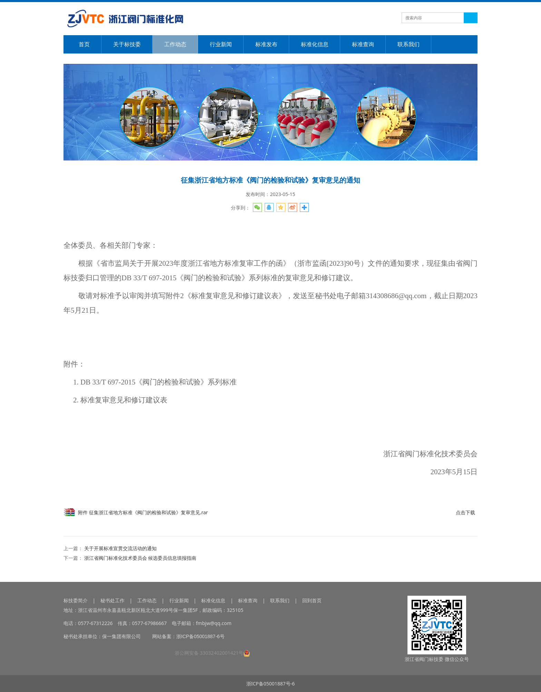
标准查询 (363, 44)
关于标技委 (127, 44)
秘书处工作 (112, 600)
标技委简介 (75, 600)
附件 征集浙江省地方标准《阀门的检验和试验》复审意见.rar (143, 512)
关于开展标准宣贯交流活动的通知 (120, 548)
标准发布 (266, 44)
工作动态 (175, 44)
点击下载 (465, 512)
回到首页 (312, 600)
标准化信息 (314, 44)
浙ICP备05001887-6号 (200, 636)
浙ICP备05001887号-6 (270, 683)
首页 (84, 44)
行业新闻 (221, 44)
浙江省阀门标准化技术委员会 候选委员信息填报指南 (140, 558)
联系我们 (408, 44)
